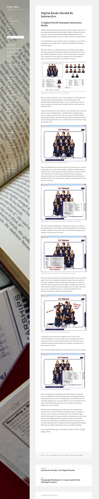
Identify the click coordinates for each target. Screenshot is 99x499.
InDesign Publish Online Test (14, 48)
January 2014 (10, 92)
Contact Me (10, 24)
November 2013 (11, 97)
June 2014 (9, 86)
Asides (8, 135)
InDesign (9, 144)
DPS (72, 455)
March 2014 (10, 89)
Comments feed (11, 168)
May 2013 (9, 114)
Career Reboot (11, 138)
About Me (9, 18)
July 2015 (9, 81)
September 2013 (11, 103)
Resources (9, 29)
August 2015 (10, 78)
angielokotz (54, 455)
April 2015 (9, 84)
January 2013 (10, 125)
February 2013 (11, 122)
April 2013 (9, 117)
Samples (9, 26)
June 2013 (9, 111)
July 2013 (9, 108)
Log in (8, 163)
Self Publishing (11, 152)
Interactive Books (11, 146)
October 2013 (10, 100)
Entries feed (10, 165)
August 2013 (10, 106)
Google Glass (10, 141)
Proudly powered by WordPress (49, 495)
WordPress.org (11, 171)
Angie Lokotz (13, 7)
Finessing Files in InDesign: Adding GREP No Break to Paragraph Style (14, 66)
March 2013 (10, 119)
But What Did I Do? (13, 21)
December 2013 (11, 95)
